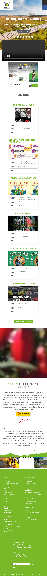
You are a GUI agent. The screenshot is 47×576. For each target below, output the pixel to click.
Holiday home (28, 481)
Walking (6, 477)
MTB (5, 503)
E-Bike (5, 505)
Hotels (26, 480)
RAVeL (5, 501)
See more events (23, 321)
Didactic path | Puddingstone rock (13, 487)
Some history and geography (32, 512)
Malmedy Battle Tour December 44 (12, 484)
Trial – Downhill (8, 510)
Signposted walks (8, 480)
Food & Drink (29, 499)
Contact (27, 510)
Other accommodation (31, 483)
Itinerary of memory (9, 490)
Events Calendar (8, 525)
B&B (26, 485)
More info (23, 31)
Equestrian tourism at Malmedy (12, 526)
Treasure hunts (8, 492)
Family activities (8, 530)
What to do (7, 517)
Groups (6, 528)
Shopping (6, 519)
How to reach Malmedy (31, 514)
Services (27, 517)
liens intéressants (12, 574)
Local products (29, 503)
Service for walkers (9, 494)
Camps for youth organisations (33, 494)
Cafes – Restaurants (30, 501)
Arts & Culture (7, 523)
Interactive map (29, 516)
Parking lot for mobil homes (32, 492)
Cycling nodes (7, 507)
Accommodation (30, 477)
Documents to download (31, 519)
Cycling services (8, 512)
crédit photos (37, 574)
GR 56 (5, 489)
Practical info (29, 508)
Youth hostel (28, 490)
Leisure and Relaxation (10, 521)
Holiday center (29, 489)
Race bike (6, 508)
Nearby (6, 532)
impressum (25, 574)
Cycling (6, 499)
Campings (27, 487)
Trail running (7, 481)
